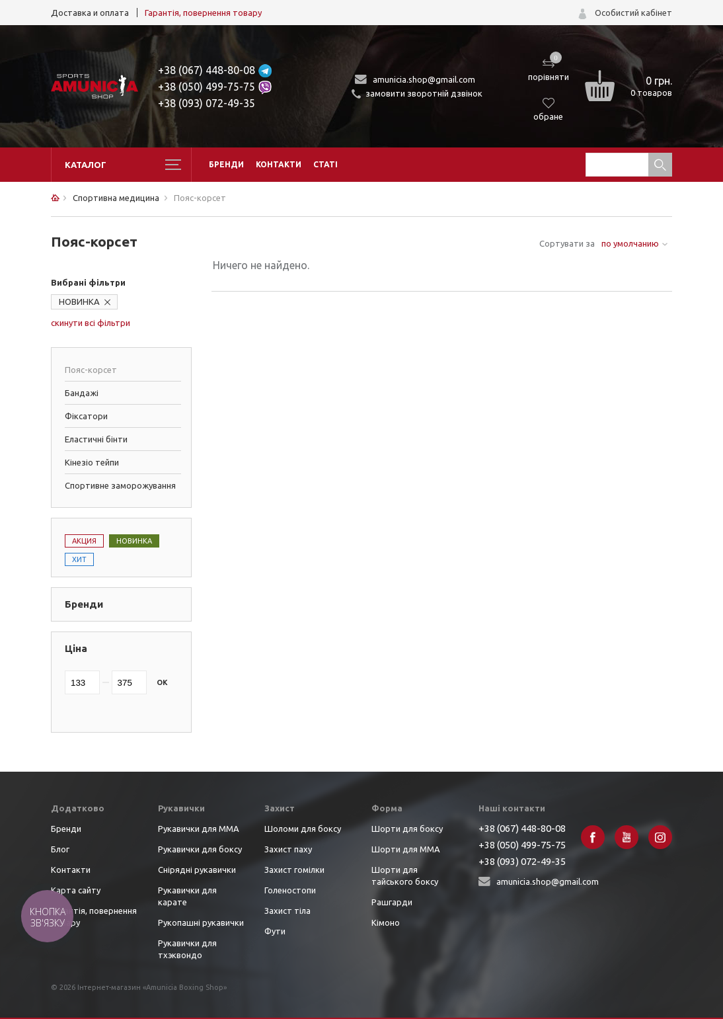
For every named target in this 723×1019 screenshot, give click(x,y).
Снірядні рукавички (197, 869)
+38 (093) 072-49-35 (206, 103)
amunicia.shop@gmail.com (424, 79)
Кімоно (385, 922)
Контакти (278, 164)
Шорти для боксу (407, 828)
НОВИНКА (79, 301)
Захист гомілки (294, 869)
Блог (60, 849)
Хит (79, 559)
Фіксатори (86, 416)
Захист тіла (287, 910)
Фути (274, 931)
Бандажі (81, 392)
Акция (84, 541)
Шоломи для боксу (302, 828)
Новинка (134, 541)
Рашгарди (391, 902)
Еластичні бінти (96, 439)
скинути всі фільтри (90, 322)
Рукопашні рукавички (201, 922)
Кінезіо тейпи (92, 462)
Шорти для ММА (405, 849)
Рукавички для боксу (200, 849)
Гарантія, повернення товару (203, 12)
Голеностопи (290, 890)
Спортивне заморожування (120, 485)
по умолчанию (630, 243)
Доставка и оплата (90, 12)
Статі (325, 164)
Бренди (226, 164)
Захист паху (288, 849)
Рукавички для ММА (198, 828)
